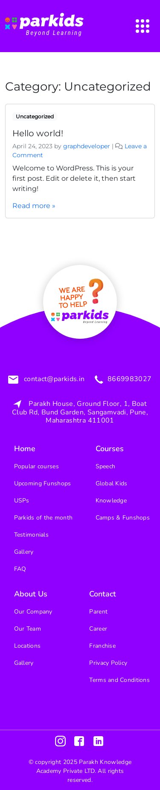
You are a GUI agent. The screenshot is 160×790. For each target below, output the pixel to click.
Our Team (27, 629)
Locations (27, 646)
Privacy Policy (108, 663)
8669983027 (128, 379)
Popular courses (36, 466)
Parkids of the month (43, 518)
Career (98, 629)
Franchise (102, 646)
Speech (106, 466)
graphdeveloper (86, 146)
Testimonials (31, 535)
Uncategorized (35, 116)
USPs (21, 500)
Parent (98, 612)
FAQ (20, 569)
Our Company (33, 612)
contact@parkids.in (53, 379)
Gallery (24, 552)
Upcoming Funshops (42, 483)
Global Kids (112, 483)
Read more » (33, 206)
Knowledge (111, 500)
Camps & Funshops (123, 518)
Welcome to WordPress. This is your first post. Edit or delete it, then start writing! (74, 178)
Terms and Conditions (119, 680)
